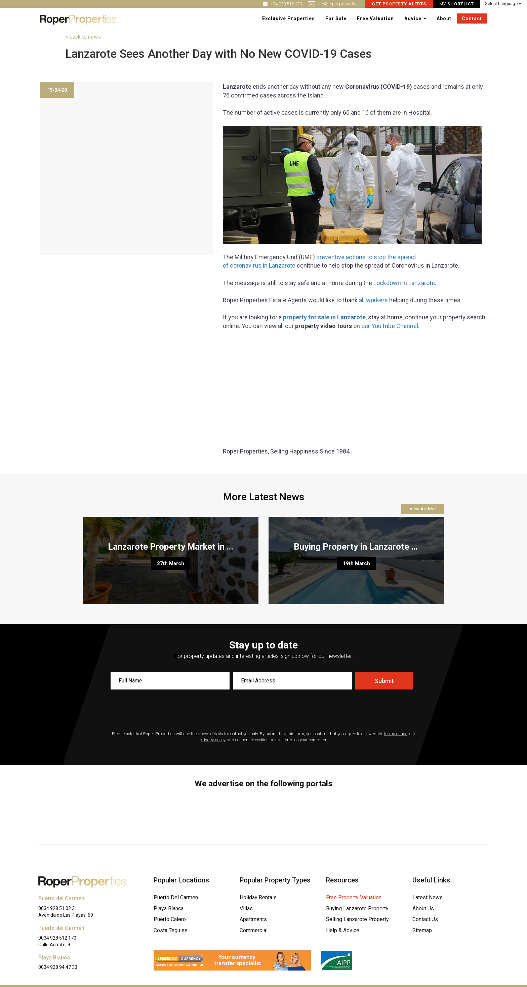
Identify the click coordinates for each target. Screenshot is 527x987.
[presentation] (263, 711)
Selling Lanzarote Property (357, 919)
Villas (246, 908)
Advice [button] (416, 18)
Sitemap (422, 930)
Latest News (427, 897)
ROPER (399, 3)
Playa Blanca (169, 908)
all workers (373, 300)
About (444, 18)
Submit (384, 680)
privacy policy (213, 739)
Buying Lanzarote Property (357, 908)
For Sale (336, 18)
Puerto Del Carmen (176, 897)
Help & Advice (342, 930)
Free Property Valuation (353, 897)
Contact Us (425, 919)
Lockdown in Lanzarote (404, 282)
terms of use (395, 733)
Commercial (254, 930)
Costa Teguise (171, 930)
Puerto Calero (170, 919)
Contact (472, 18)
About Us (423, 908)
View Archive (423, 508)
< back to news (83, 37)
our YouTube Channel (389, 325)
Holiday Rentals (258, 897)
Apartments (253, 919)
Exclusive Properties (288, 18)
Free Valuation (375, 18)
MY (457, 3)
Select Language (504, 3)
